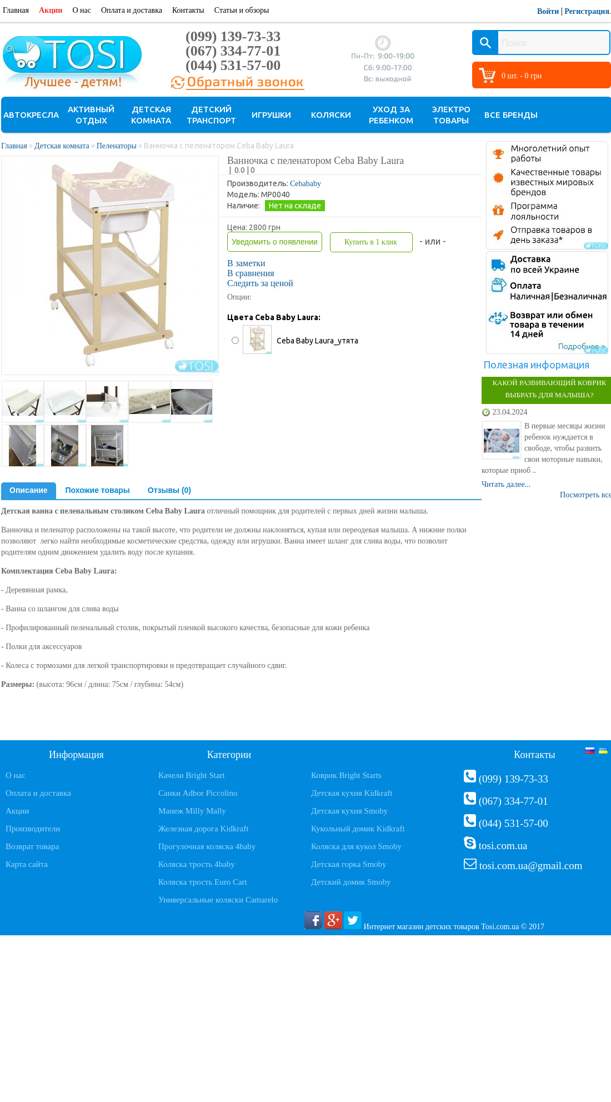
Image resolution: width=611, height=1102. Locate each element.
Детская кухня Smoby (349, 810)
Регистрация (586, 11)
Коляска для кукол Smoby (356, 846)
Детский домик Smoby (350, 881)
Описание (28, 490)
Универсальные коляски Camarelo (218, 899)
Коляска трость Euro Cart (202, 881)
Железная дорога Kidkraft (203, 828)
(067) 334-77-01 (233, 51)
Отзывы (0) (169, 490)
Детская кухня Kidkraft (351, 793)
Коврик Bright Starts (346, 775)
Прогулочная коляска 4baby (207, 846)
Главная (16, 10)
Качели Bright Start (191, 775)
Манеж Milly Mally (192, 810)
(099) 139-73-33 (233, 36)
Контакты (188, 10)
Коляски (331, 114)
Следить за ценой (260, 283)
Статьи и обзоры (241, 10)
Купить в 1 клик (370, 242)
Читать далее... (506, 484)
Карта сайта (27, 864)
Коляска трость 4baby (196, 864)
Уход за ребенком (391, 114)
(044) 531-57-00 (233, 65)
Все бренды (511, 114)
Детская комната (151, 114)
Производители (33, 828)
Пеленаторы (118, 146)
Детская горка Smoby (349, 864)
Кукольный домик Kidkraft (358, 828)
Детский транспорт (211, 114)
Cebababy (305, 183)
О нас (81, 10)
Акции (50, 10)
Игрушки (271, 114)
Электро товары (451, 114)
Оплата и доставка (131, 10)
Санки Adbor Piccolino (198, 793)
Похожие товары (98, 490)
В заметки (246, 263)
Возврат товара (32, 846)
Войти (548, 11)
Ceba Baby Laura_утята (317, 340)
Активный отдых (91, 114)
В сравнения (250, 273)
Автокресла (31, 114)
